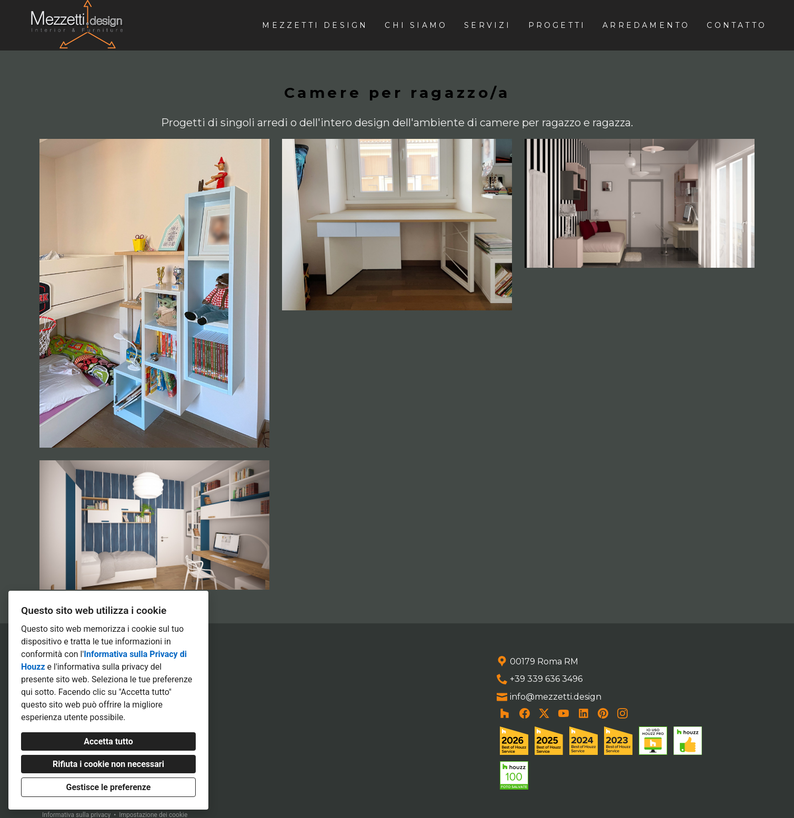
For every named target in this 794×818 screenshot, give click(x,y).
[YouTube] (564, 713)
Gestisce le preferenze (108, 787)
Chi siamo (416, 25)
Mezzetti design (315, 25)
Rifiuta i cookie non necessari (108, 764)
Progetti (557, 25)
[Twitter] (544, 713)
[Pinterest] (603, 713)
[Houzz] (505, 713)
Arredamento (646, 25)
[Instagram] (623, 713)
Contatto (737, 25)
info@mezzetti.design (555, 697)
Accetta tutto (108, 741)
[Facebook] (524, 713)
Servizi (487, 25)
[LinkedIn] (583, 713)
